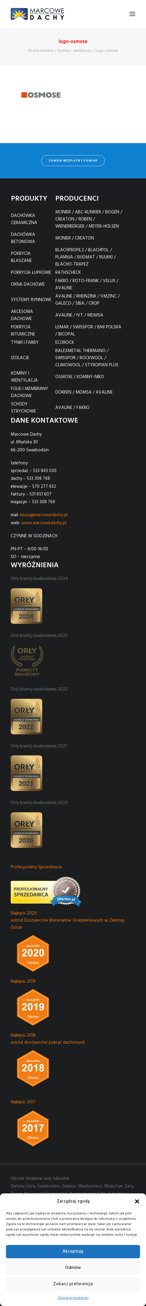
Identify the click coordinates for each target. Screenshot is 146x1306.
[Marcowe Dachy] (37, 14)
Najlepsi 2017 (23, 1102)
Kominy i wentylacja (74, 51)
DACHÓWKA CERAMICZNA (24, 219)
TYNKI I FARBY (25, 342)
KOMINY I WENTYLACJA (24, 377)
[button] (137, 1201)
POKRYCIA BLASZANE (21, 257)
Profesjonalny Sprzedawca (36, 867)
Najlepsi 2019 (23, 981)
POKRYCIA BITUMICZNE (23, 331)
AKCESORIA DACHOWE (22, 315)
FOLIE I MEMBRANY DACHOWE (29, 392)
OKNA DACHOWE (28, 284)
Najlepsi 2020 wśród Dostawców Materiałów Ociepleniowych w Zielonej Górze (67, 920)
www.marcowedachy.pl (43, 523)
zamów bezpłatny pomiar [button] (73, 161)
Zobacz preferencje (73, 1284)
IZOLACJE (20, 358)
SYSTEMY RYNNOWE (31, 299)
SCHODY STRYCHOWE (23, 408)
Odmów (73, 1267)
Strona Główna (40, 51)
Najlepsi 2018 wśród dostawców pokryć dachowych (48, 1039)
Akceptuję (73, 1251)
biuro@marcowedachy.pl (43, 515)
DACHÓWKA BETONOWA (23, 238)
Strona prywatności (73, 1298)
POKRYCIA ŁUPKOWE (31, 272)
